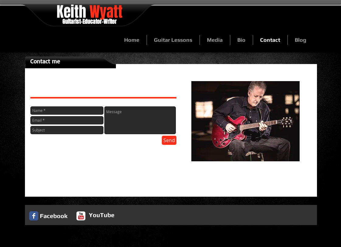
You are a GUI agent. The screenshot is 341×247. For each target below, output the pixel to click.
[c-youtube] (80, 215)
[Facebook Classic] (33, 215)
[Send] (169, 140)
